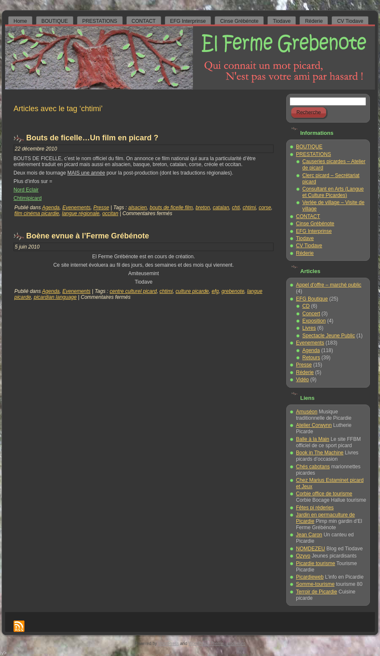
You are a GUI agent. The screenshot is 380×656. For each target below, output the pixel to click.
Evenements (76, 207)
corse (265, 207)
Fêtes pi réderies (315, 508)
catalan (221, 207)
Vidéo (302, 380)
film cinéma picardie (36, 213)
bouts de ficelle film (171, 207)
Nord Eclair (26, 190)
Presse (101, 207)
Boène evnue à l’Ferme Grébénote (87, 236)
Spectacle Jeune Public (328, 336)
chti (236, 207)
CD (305, 306)
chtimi (249, 207)
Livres (309, 328)
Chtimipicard (28, 198)
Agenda (51, 207)
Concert (311, 314)
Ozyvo (303, 556)
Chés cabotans (313, 467)
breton (202, 207)
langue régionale (81, 213)
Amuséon (307, 412)
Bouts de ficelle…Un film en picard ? (92, 138)
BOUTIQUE (309, 147)
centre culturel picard (133, 291)
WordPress (168, 643)
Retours (311, 358)
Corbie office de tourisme (324, 494)
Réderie (305, 253)
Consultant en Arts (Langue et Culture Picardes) (333, 192)
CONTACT (308, 216)
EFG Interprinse (314, 231)
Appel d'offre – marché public (328, 285)
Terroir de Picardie (316, 592)
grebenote (233, 291)
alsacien (137, 207)
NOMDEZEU (310, 549)
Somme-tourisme (315, 584)
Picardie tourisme (315, 563)
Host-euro (236, 643)
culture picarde (192, 291)
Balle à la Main (312, 439)
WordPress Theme (205, 643)
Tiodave (305, 238)
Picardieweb (309, 577)
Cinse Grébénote (315, 224)
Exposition (314, 321)
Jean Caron (309, 535)
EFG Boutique (312, 299)
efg (215, 291)
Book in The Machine (320, 453)
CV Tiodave (309, 246)
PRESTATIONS (313, 154)
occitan (110, 213)
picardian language (55, 297)
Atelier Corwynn (314, 425)
